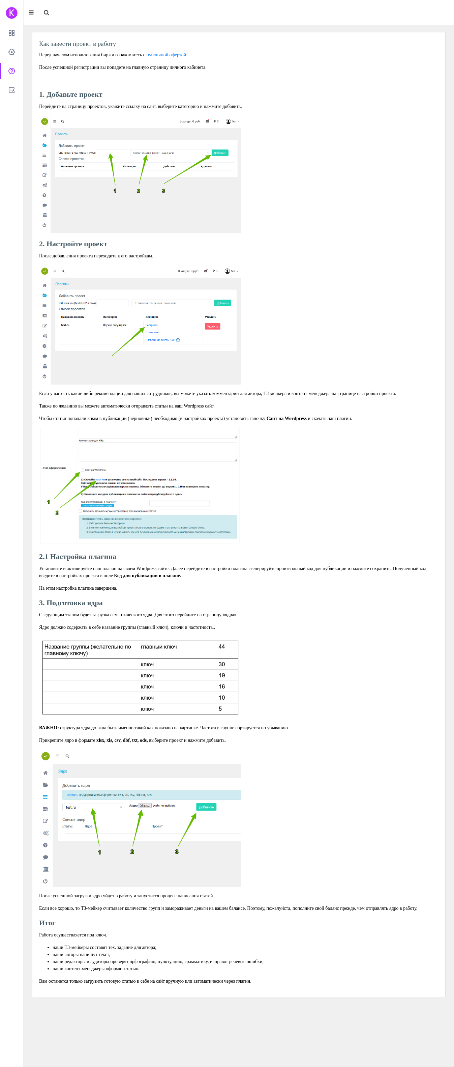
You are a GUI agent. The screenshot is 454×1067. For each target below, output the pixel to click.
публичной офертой (166, 54)
